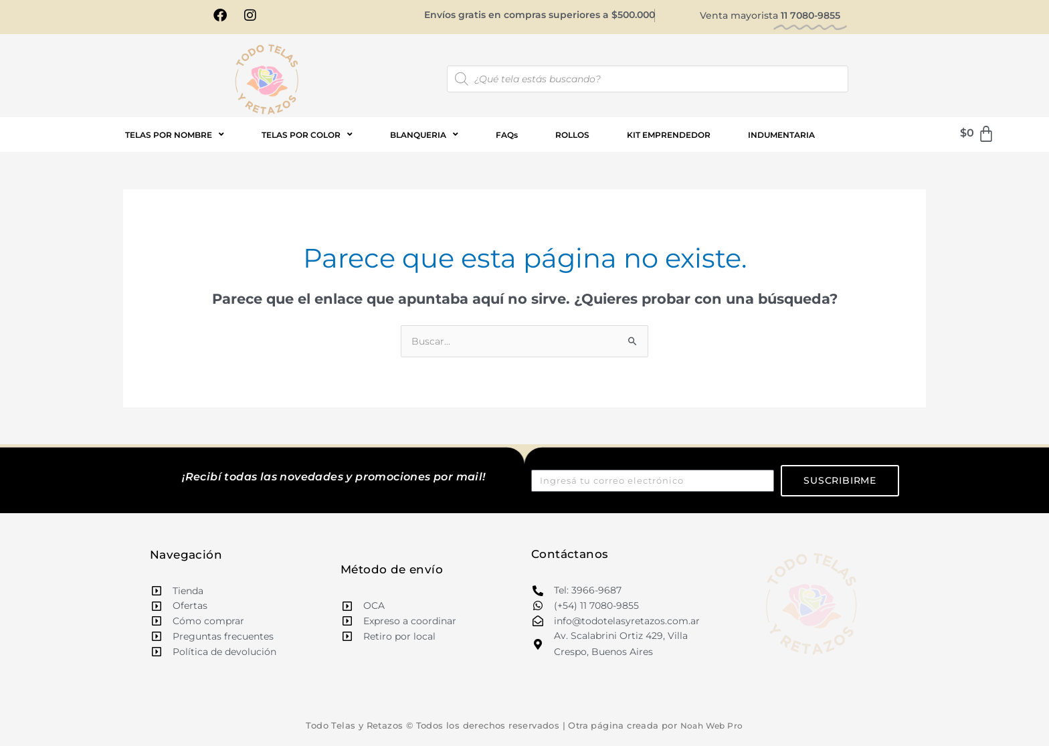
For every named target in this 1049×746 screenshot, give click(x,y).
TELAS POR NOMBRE (174, 135)
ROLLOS (572, 135)
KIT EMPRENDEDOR (668, 135)
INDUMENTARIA (781, 135)
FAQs (507, 135)
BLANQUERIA (424, 135)
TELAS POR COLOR (307, 135)
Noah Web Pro (712, 727)
